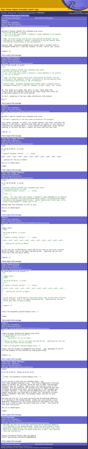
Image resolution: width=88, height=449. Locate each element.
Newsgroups (12, 13)
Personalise (23, 9)
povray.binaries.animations (26, 13)
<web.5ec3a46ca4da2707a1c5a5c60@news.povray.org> (29, 328)
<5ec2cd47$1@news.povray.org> (21, 144)
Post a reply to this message (11, 55)
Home (3, 9)
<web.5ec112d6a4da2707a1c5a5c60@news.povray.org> (29, 111)
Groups (8, 9)
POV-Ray (4, 13)
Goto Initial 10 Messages (44, 18)
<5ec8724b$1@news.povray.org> (21, 367)
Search (31, 9)
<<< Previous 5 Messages (11, 18)
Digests (15, 9)
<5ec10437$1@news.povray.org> (21, 63)
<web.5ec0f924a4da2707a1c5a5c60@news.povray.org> (29, 26)
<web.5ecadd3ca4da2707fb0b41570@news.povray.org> (29, 423)
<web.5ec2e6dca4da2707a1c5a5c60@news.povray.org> (29, 223)
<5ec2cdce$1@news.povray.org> (21, 178)
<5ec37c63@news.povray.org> (20, 269)
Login (36, 9)
